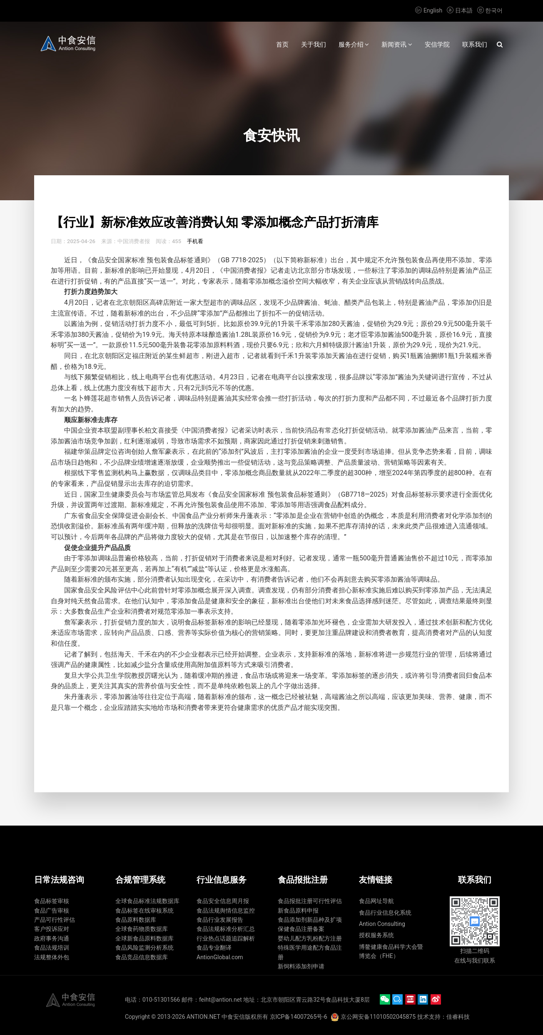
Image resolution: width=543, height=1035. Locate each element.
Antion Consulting (382, 924)
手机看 (195, 241)
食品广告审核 (51, 910)
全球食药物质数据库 (141, 929)
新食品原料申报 (298, 910)
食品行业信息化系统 (385, 912)
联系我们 (474, 44)
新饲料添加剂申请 (301, 966)
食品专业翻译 (214, 947)
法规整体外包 (51, 957)
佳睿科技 (458, 1016)
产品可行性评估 (54, 919)
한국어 (489, 10)
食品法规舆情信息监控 (226, 910)
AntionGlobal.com (220, 957)
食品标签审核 (51, 901)
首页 (282, 44)
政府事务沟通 (51, 938)
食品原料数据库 (135, 919)
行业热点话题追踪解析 (226, 938)
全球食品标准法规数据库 (147, 901)
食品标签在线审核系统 (144, 910)
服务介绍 (354, 44)
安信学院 (437, 44)
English (429, 10)
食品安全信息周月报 (223, 901)
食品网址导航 (376, 901)
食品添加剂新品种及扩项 (310, 919)
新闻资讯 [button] (396, 44)
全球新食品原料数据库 (144, 938)
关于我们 (313, 44)
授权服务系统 (376, 935)
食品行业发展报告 (220, 919)
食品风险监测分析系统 (144, 947)
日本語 (460, 10)
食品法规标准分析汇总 (226, 929)
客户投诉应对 (51, 929)
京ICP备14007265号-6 (298, 1016)
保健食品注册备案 (301, 929)
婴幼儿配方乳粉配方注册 (310, 938)
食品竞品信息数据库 (141, 957)
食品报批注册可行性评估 (310, 901)
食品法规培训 (51, 947)
